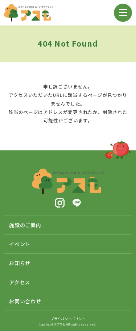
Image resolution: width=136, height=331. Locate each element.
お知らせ (19, 263)
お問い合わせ (25, 301)
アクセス (19, 282)
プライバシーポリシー (68, 318)
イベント (19, 244)
